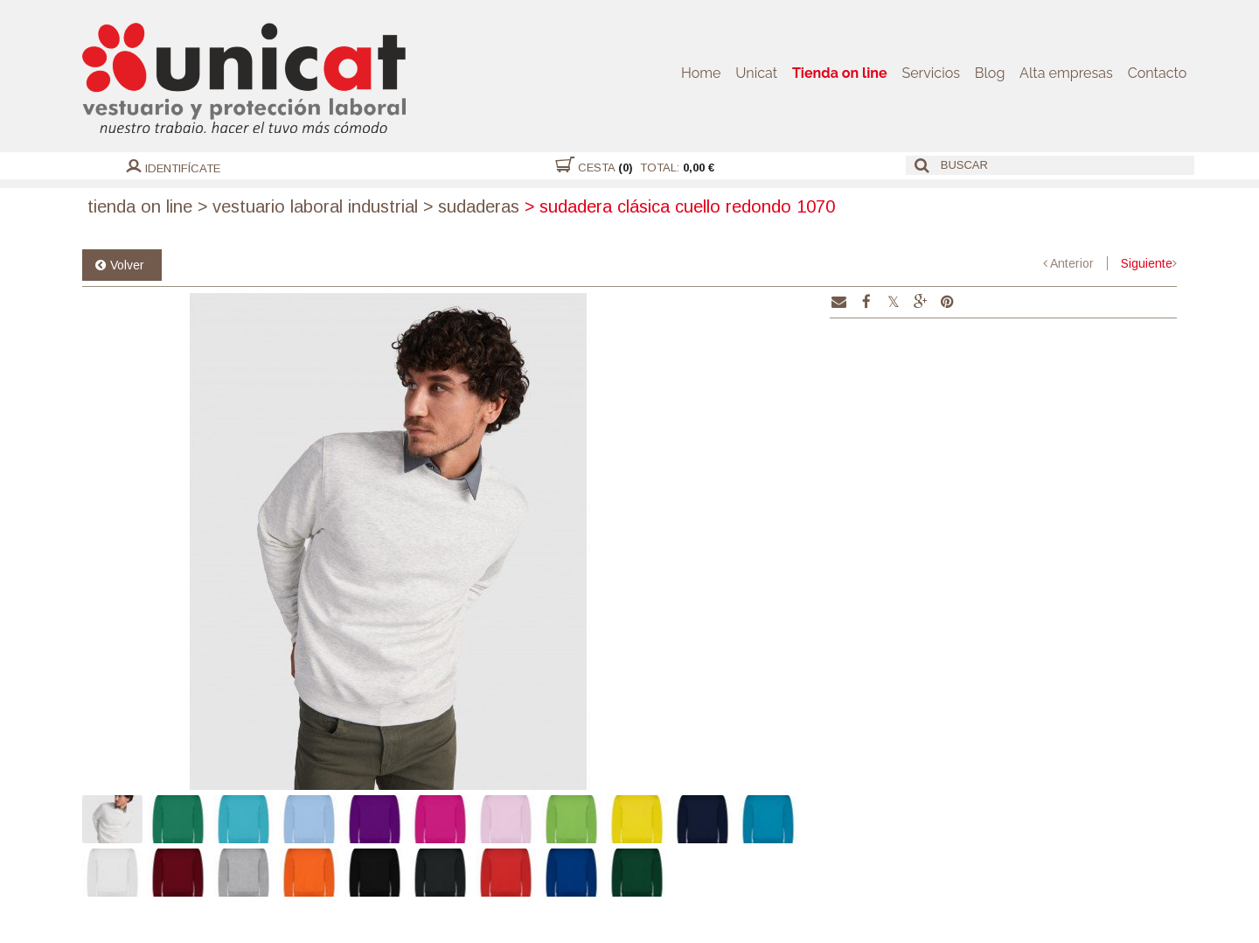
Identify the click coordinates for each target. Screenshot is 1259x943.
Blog (992, 73)
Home (707, 73)
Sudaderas (471, 206)
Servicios (934, 73)
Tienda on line (844, 73)
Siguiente (1146, 263)
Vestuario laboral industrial (308, 206)
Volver (127, 265)
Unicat (762, 73)
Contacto (1158, 73)
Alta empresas (1067, 73)
